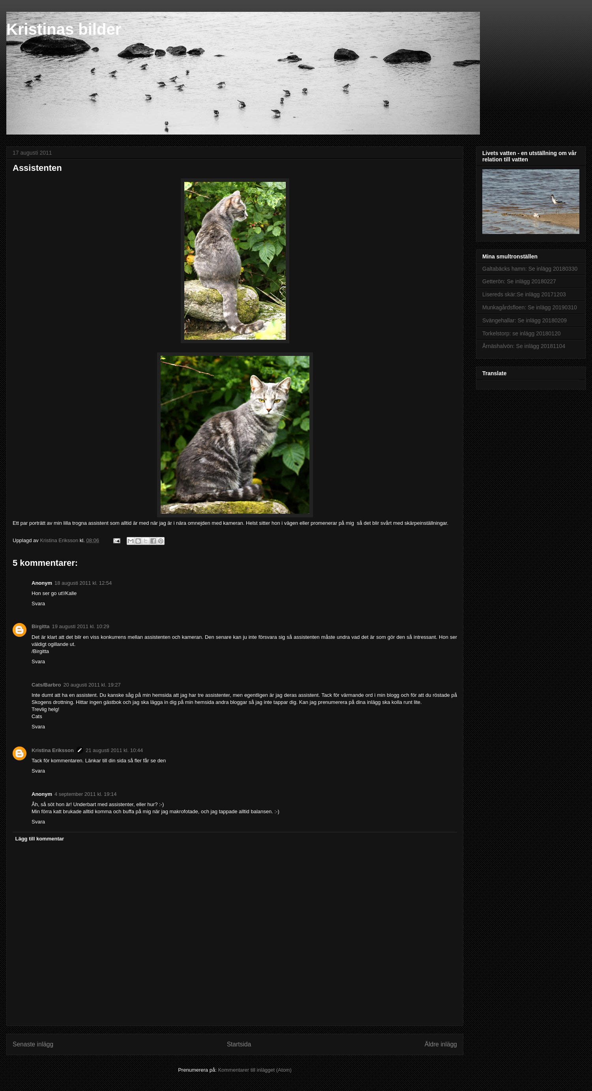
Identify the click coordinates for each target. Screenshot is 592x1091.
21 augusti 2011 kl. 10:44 (114, 750)
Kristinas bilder (63, 29)
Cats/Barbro (46, 685)
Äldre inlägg (441, 1044)
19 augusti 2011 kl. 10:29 (80, 626)
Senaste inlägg (33, 1044)
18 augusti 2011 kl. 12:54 (83, 583)
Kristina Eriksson (53, 750)
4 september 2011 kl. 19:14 (85, 794)
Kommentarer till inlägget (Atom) (254, 1070)
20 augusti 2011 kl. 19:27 (91, 685)
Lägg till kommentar (39, 839)
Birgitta (41, 626)
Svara (38, 603)
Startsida (239, 1044)
